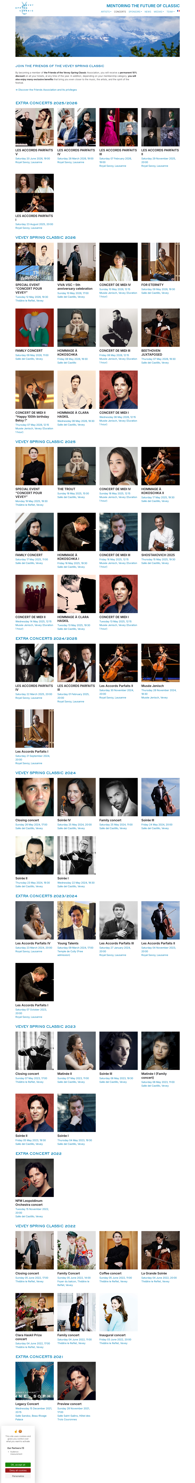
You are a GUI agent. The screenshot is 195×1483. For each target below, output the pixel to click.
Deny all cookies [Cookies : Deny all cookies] (18, 1470)
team (170, 11)
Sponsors (134, 11)
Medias (158, 11)
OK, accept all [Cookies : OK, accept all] (18, 1464)
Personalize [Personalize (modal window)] (18, 1476)
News (148, 11)
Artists (105, 11)
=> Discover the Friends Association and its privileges (46, 91)
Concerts (120, 11)
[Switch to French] (177, 11)
